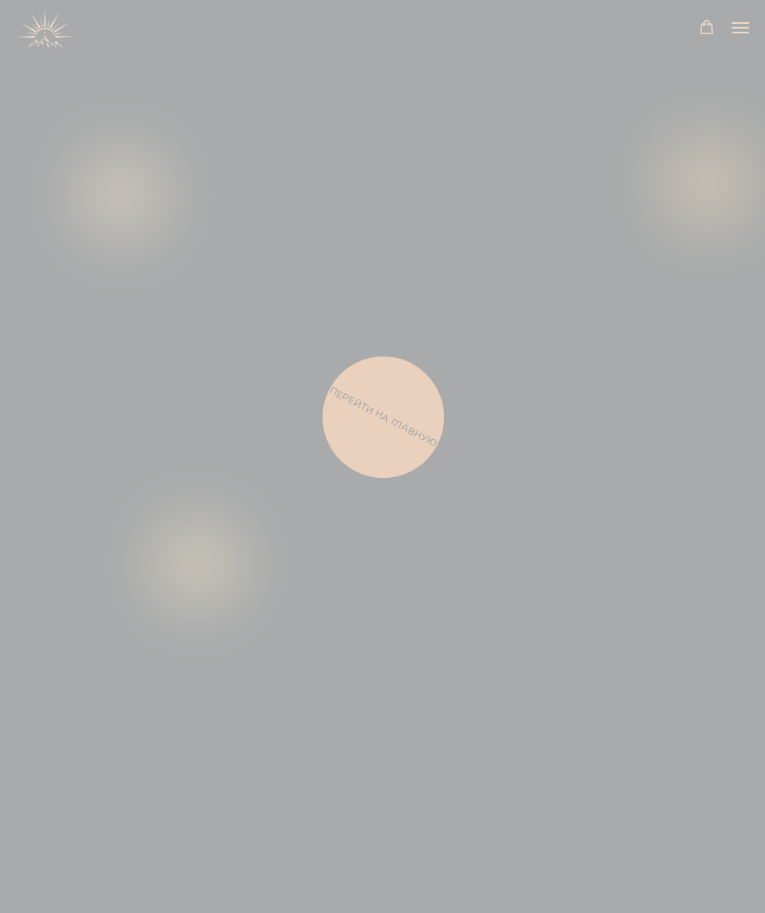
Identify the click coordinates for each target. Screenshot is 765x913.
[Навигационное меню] (740, 27)
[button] (706, 27)
